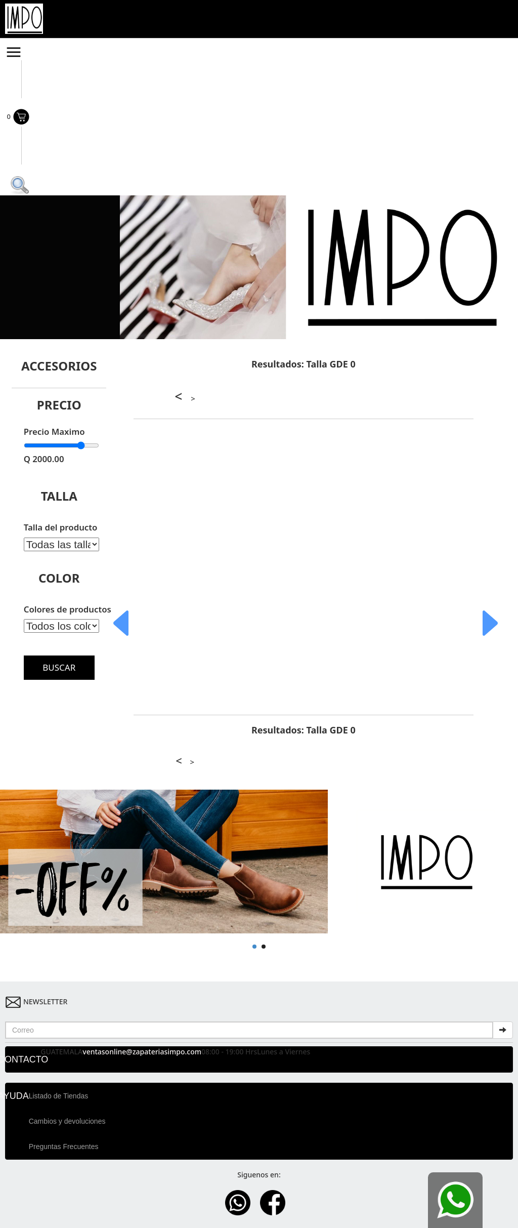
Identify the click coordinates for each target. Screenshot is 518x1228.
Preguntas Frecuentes (64, 1146)
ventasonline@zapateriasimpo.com (141, 1051)
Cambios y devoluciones (67, 1121)
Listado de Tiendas (59, 1096)
